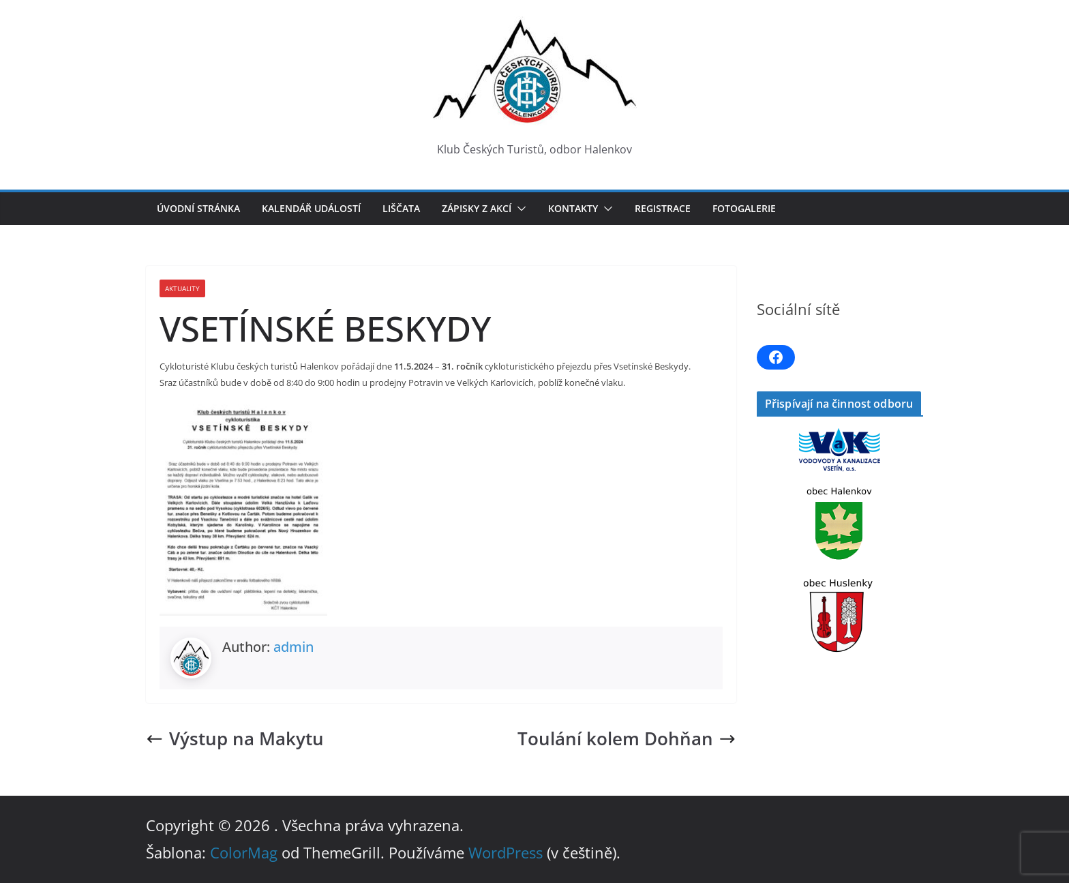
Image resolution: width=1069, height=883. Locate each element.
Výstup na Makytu (235, 739)
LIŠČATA (401, 208)
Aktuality (182, 288)
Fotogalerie (744, 208)
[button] (518, 208)
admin (293, 647)
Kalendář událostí (311, 208)
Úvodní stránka (198, 208)
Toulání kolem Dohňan (626, 739)
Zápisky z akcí (476, 208)
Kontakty (573, 208)
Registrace (663, 208)
